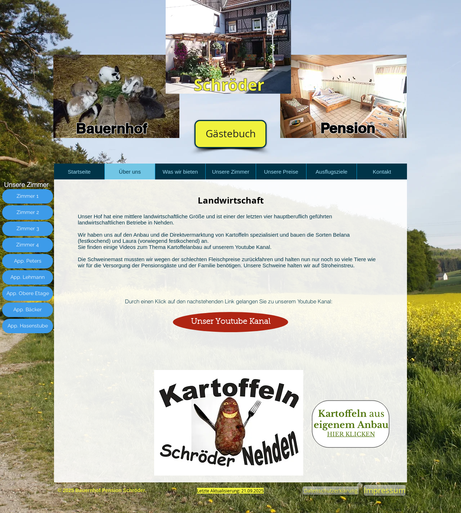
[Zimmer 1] (27, 196)
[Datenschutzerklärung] (331, 490)
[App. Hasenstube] (27, 326)
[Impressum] (385, 490)
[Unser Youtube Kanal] (230, 322)
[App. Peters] (27, 261)
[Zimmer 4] (27, 245)
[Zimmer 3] (27, 229)
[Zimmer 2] (27, 212)
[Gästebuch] (230, 134)
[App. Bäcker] (27, 310)
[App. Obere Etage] (27, 293)
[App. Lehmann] (27, 277)
